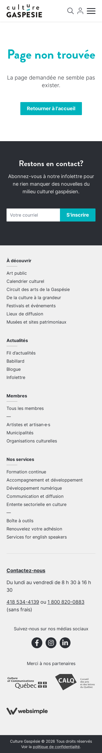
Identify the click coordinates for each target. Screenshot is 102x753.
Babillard (15, 361)
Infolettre (16, 377)
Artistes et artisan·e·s (28, 424)
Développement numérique (34, 488)
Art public (17, 273)
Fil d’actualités (21, 353)
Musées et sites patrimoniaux (36, 322)
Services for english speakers (37, 537)
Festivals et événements (31, 305)
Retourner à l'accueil (51, 108)
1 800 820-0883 (65, 602)
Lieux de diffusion (25, 314)
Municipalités (20, 432)
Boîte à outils (20, 520)
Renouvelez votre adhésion (34, 528)
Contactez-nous (26, 570)
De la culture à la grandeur (34, 297)
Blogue (14, 369)
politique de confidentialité (56, 747)
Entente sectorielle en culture (36, 504)
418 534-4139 (23, 602)
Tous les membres (25, 408)
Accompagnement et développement (45, 480)
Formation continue (26, 471)
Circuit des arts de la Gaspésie (38, 289)
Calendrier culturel (25, 281)
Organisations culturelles (32, 441)
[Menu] (91, 11)
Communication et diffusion (35, 496)
